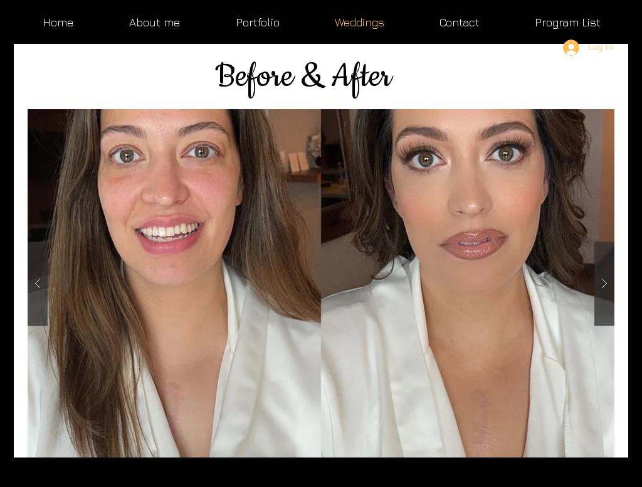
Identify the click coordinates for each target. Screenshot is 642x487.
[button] (321, 283)
